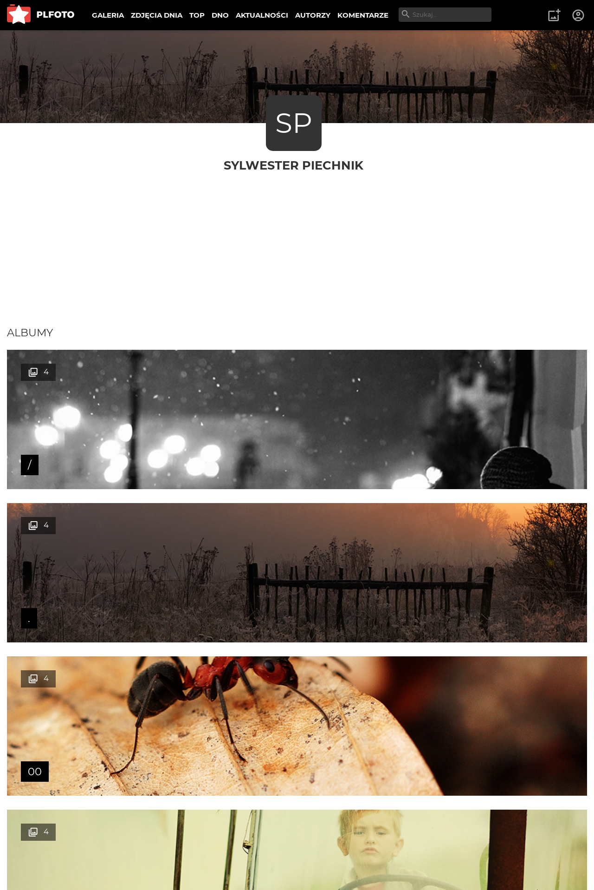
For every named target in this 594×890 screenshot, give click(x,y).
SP (293, 123)
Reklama (173, 852)
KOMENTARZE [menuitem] (362, 15)
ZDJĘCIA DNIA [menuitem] (156, 15)
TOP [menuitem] (197, 15)
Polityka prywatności (102, 868)
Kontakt (218, 852)
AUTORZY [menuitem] (312, 15)
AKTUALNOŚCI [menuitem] (262, 15)
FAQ (135, 852)
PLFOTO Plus (90, 852)
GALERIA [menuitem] (108, 15)
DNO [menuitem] (220, 15)
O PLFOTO (33, 852)
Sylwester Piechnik (293, 165)
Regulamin (33, 868)
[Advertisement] (297, 242)
